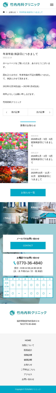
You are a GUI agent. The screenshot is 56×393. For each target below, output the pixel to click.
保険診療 (28, 355)
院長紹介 (28, 350)
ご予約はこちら (28, 369)
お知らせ (28, 364)
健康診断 (28, 360)
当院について (28, 345)
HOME (28, 340)
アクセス (28, 374)
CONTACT (28, 245)
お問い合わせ (28, 379)
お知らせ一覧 (28, 192)
